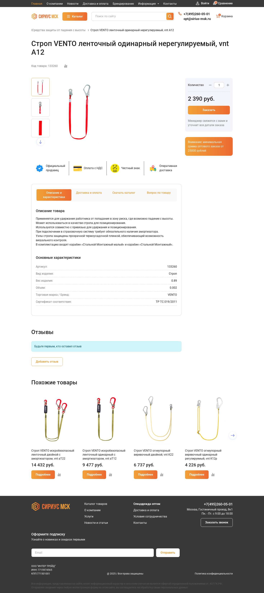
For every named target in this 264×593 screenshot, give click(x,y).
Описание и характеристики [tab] (54, 199)
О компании (55, 3)
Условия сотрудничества (150, 516)
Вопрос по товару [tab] (159, 196)
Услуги (88, 516)
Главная (36, 3)
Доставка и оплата (95, 3)
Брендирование (123, 3)
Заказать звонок (216, 522)
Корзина (224, 16)
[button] (40, 145)
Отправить (168, 552)
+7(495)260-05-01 (197, 14)
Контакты (170, 3)
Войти (202, 3)
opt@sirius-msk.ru (197, 19)
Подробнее (43, 478)
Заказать (208, 114)
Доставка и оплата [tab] (89, 196)
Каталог (75, 16)
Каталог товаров (95, 504)
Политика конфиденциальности (214, 573)
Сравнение (223, 3)
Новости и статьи (96, 522)
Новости (72, 3)
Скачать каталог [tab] (123, 196)
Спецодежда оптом (146, 504)
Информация (148, 3)
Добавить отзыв (47, 365)
